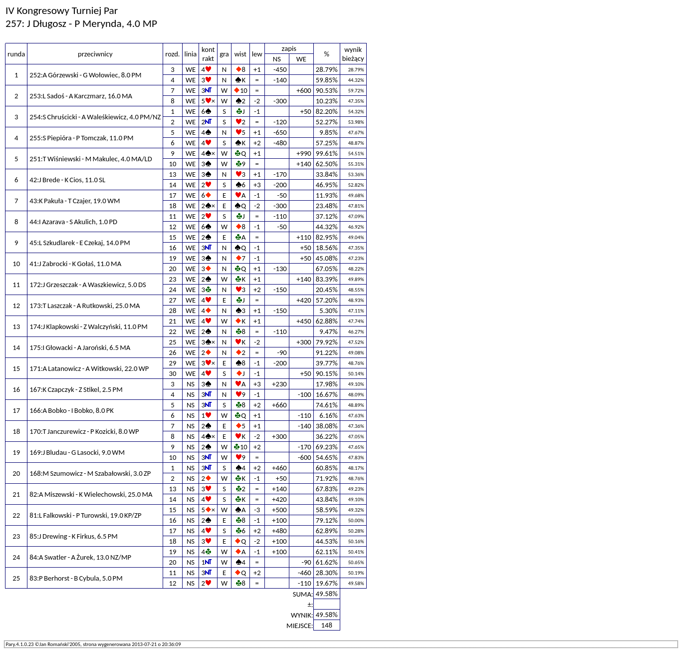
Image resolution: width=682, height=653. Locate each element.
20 (173, 268)
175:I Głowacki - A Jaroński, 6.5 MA (79, 347)
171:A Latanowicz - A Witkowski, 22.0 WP (89, 368)
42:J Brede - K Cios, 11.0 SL (67, 179)
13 (173, 174)
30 (173, 373)
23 (173, 279)
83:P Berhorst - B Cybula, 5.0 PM (75, 578)
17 (173, 195)
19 (173, 258)
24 (173, 289)
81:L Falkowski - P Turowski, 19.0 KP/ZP (85, 515)
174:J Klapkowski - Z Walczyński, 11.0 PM (88, 326)
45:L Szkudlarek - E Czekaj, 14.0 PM (79, 242)
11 (173, 216)
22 (173, 331)
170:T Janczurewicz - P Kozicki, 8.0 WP (84, 431)
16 (173, 247)
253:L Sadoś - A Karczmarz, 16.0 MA (80, 95)
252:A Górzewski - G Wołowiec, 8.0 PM (85, 74)
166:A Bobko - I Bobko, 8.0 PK (71, 410)
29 (173, 362)
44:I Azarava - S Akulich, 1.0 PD (73, 221)
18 (173, 205)
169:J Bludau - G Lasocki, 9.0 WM (77, 452)
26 (173, 352)
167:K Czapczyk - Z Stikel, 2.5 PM (75, 389)
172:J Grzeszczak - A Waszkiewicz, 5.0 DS (87, 284)
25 (173, 341)
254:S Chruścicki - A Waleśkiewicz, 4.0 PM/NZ (95, 116)
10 (173, 163)
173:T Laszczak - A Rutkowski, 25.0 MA (84, 305)
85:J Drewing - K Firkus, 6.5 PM (73, 536)
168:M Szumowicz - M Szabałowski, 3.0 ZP (90, 473)
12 (173, 226)
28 (173, 310)
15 (173, 237)
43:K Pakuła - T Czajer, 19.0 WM (74, 200)
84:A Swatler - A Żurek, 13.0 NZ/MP (80, 557)
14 (173, 184)
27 (173, 300)
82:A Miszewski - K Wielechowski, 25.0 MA (90, 494)
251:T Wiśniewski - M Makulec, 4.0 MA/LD (90, 158)
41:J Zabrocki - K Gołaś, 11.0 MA (75, 263)
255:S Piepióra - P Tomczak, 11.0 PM (81, 137)
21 (173, 321)
